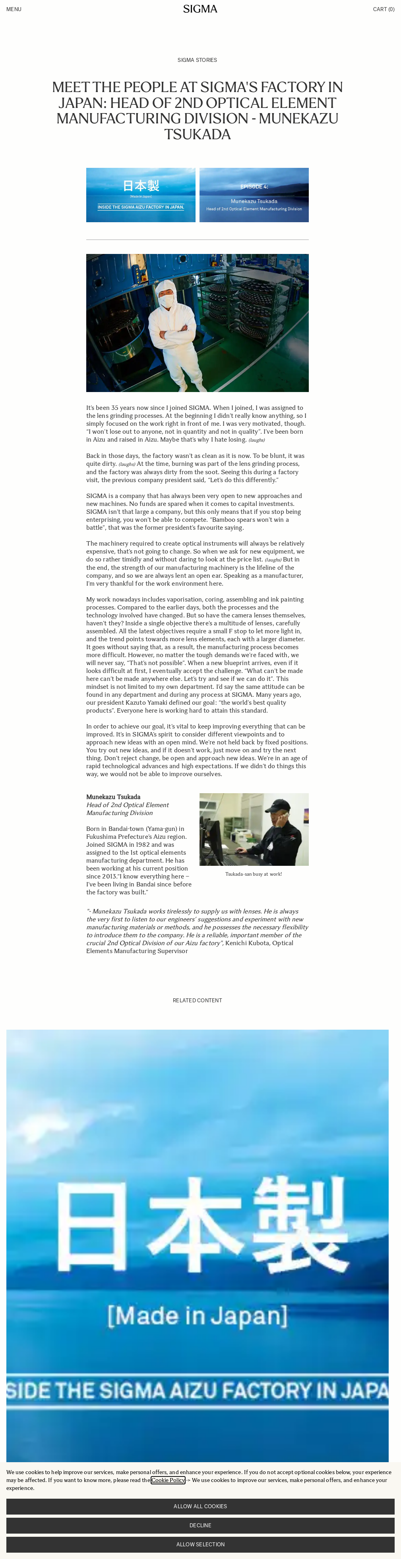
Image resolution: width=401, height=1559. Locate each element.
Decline (200, 1525)
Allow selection (200, 1544)
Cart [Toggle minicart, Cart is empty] (384, 9)
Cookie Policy (168, 1480)
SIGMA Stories (197, 60)
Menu (13, 9)
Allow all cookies (200, 1506)
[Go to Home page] (200, 9)
